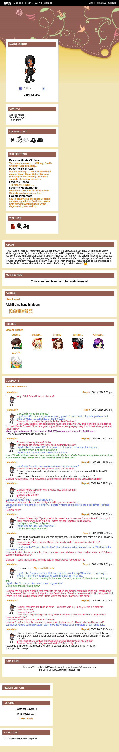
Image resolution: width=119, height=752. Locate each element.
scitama (16, 335)
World (38, 2)
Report (86, 392)
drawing (19, 204)
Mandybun (12, 392)
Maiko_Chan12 (97, 2)
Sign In (112, 2)
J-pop (25, 193)
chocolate (35, 199)
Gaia (11, 204)
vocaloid (45, 199)
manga (20, 201)
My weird (39, 568)
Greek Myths (39, 204)
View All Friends (14, 330)
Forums (28, 2)
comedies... (31, 166)
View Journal (13, 299)
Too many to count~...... (22, 163)
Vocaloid (14, 190)
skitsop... (36, 335)
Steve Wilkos (32, 174)
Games (48, 2)
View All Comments (16, 386)
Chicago (39, 163)
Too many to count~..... (21, 185)
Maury (21, 174)
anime (12, 201)
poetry (46, 201)
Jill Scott (36, 190)
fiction (27, 201)
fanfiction (37, 201)
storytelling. (30, 206)
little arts (49, 568)
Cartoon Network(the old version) (29, 175)
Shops (18, 2)
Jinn (29, 190)
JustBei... (78, 335)
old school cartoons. (30, 179)
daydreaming (16, 206)
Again (12, 171)
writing (28, 204)
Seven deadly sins (19, 199)
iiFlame (57, 335)
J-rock (32, 193)
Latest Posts (26, 718)
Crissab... (98, 335)
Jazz (39, 193)
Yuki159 (16, 353)
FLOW (22, 190)
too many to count (26, 171)
